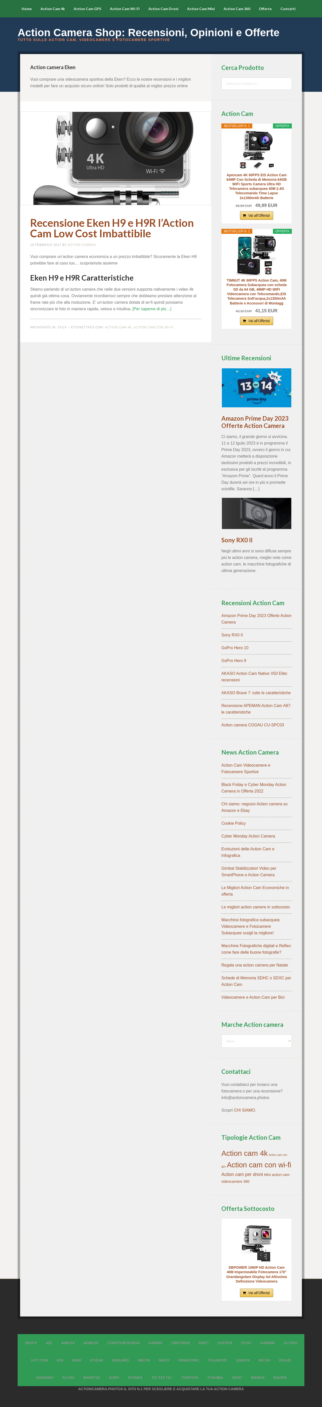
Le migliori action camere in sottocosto (255, 907)
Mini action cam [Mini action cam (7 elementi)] (277, 1175)
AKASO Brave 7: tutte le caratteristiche (256, 693)
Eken (62, 327)
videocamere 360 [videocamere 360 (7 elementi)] (235, 1181)
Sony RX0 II (237, 540)
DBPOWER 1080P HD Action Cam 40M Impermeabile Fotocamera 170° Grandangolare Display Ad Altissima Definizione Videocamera (256, 1274)
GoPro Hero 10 (235, 648)
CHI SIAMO (244, 1110)
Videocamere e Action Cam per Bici (253, 997)
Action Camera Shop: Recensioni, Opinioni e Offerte (148, 32)
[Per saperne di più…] (151, 309)
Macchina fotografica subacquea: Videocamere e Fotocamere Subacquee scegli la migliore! (250, 926)
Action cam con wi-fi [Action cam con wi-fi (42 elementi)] (259, 1165)
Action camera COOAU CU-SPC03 (252, 725)
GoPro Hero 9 (233, 660)
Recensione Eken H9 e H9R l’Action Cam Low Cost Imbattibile (112, 228)
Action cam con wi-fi (153, 327)
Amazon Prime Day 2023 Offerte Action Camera (255, 422)
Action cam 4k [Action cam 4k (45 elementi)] (244, 1153)
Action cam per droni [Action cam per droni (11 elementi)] (242, 1174)
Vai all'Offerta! (259, 215)
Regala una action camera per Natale (254, 965)
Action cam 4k (118, 327)
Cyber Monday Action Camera (248, 836)
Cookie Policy (233, 823)
